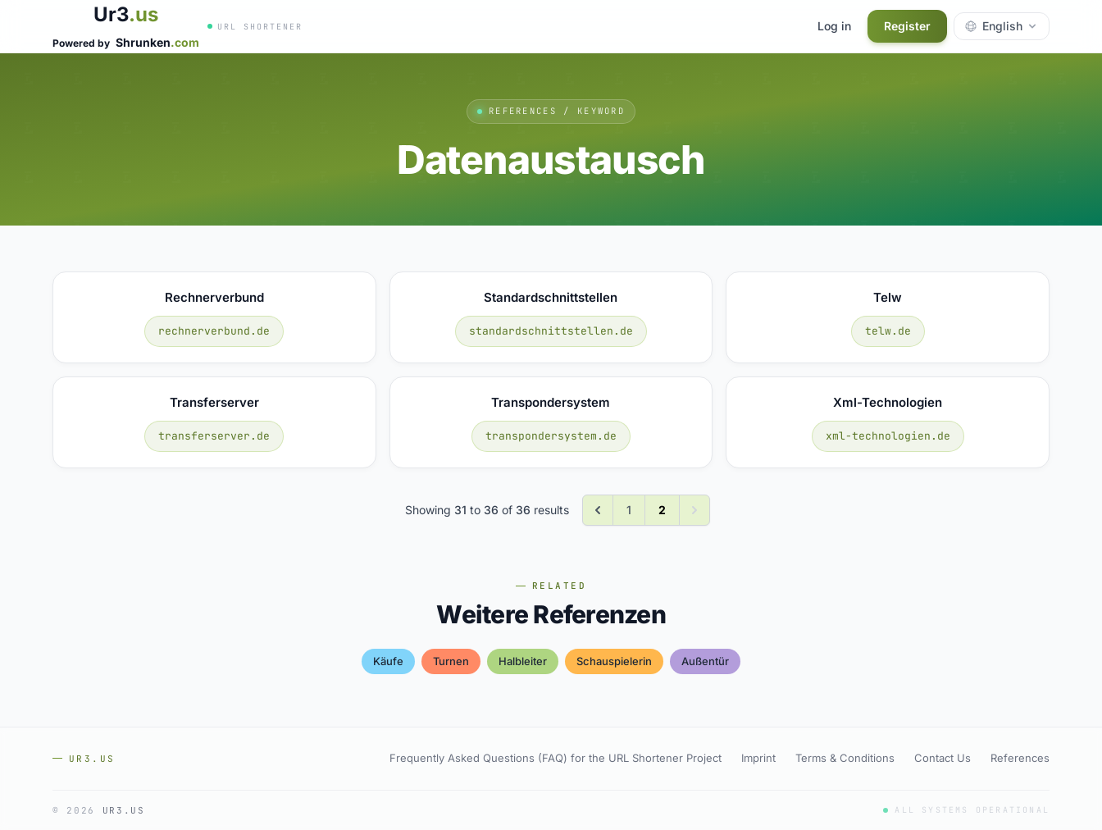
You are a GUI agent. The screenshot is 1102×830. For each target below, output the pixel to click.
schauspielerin (614, 661)
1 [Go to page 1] (628, 510)
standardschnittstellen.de (551, 331)
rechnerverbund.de (214, 331)
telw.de (888, 331)
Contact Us (942, 757)
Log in (834, 26)
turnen (451, 661)
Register (907, 26)
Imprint (758, 757)
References (1020, 757)
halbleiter (523, 661)
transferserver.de (214, 436)
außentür (705, 661)
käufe (388, 661)
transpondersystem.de (551, 436)
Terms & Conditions (845, 757)
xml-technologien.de (888, 436)
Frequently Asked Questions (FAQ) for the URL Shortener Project (555, 757)
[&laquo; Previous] (597, 510)
